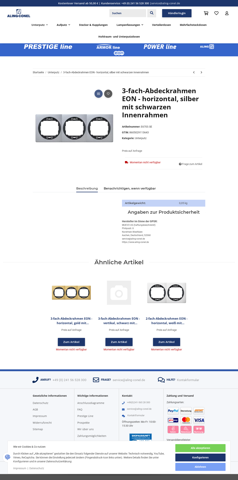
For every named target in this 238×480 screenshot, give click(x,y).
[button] (227, 13)
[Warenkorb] (206, 13)
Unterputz (141, 138)
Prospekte (83, 422)
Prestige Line (85, 416)
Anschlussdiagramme (90, 403)
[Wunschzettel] (216, 13)
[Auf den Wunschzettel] (108, 94)
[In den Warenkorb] (36, 85)
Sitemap (38, 429)
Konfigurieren (200, 457)
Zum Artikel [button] (71, 342)
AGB (35, 409)
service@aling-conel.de (165, 3)
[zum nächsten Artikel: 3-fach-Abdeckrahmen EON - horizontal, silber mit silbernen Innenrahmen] (201, 72)
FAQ (79, 409)
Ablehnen (200, 466)
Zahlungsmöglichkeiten (91, 436)
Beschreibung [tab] (87, 188)
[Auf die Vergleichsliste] (98, 94)
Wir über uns (85, 429)
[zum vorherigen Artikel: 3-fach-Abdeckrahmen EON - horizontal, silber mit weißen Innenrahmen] (194, 72)
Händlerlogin (177, 13)
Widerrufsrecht (42, 422)
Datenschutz (40, 403)
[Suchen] (127, 13)
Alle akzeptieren (200, 448)
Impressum (40, 416)
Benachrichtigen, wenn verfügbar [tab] (130, 188)
